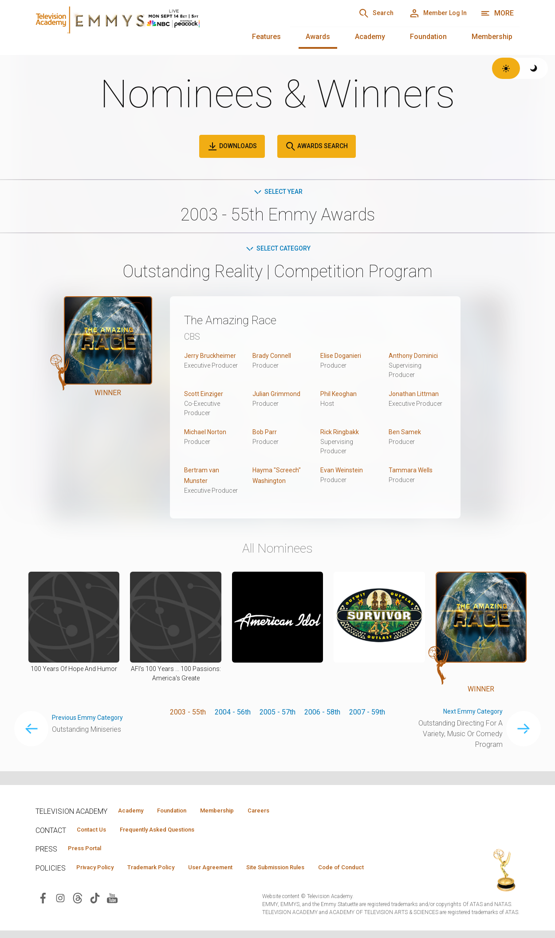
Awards (318, 36)
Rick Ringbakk (342, 434)
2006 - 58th (322, 714)
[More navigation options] (497, 13)
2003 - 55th (188, 714)
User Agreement (238, 870)
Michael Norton (207, 434)
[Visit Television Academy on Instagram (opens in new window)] (60, 914)
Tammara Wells (412, 472)
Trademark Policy (168, 870)
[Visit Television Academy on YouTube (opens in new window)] (112, 914)
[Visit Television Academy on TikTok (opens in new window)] (94, 914)
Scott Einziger (206, 396)
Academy (370, 36)
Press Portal (89, 850)
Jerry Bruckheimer (212, 358)
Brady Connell (273, 358)
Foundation (428, 36)
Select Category (277, 250)
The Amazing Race (241, 322)
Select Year (277, 192)
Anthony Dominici (415, 358)
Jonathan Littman (415, 396)
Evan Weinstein (344, 472)
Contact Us (95, 830)
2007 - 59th (367, 714)
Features (266, 36)
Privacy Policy (100, 870)
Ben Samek (406, 434)
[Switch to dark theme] (534, 68)
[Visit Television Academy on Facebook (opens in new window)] (43, 914)
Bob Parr (265, 434)
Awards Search (316, 146)
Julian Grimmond (278, 396)
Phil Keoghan (340, 396)
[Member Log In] (430, 13)
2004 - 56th (233, 714)
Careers (293, 810)
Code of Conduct (104, 883)
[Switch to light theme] (506, 68)
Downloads (232, 146)
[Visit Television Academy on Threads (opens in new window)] (77, 914)
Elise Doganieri (343, 358)
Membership (492, 36)
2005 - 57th (277, 714)
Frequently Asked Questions (173, 830)
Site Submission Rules (315, 870)
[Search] (355, 13)
